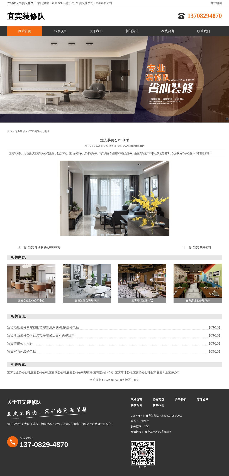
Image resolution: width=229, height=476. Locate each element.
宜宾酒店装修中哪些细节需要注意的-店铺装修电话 (114, 327)
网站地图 (216, 3)
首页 (9, 131)
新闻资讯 (132, 31)
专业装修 (20, 131)
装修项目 (60, 31)
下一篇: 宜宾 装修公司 (197, 247)
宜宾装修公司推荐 (114, 343)
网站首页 (24, 31)
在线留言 (167, 31)
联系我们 (203, 31)
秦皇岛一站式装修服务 (158, 431)
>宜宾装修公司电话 (38, 131)
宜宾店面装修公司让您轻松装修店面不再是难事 (114, 335)
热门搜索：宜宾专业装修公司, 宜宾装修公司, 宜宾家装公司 (74, 3)
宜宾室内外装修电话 (114, 351)
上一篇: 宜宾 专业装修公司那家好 (39, 247)
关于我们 (96, 31)
